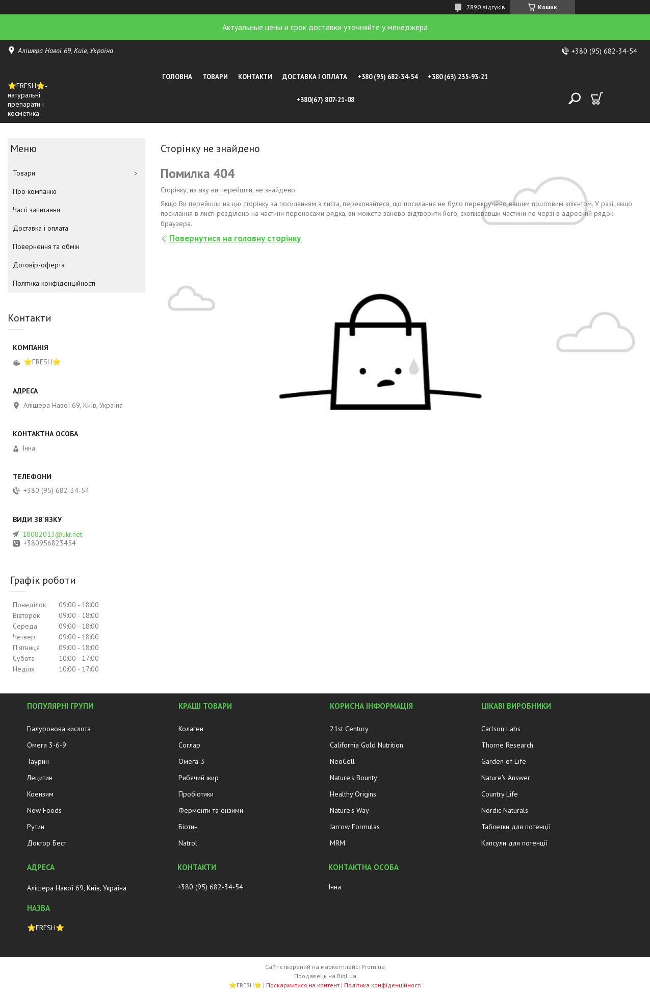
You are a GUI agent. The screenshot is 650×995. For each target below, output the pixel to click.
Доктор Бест (46, 843)
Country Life (499, 794)
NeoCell (342, 761)
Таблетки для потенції (516, 826)
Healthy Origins (353, 794)
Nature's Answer (505, 777)
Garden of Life (503, 761)
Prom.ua (373, 967)
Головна (177, 76)
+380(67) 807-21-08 (325, 99)
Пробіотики (196, 794)
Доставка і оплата (314, 76)
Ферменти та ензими (210, 810)
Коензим (40, 794)
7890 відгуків (485, 7)
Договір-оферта (39, 264)
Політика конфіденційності (54, 283)
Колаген (190, 728)
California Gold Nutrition (366, 745)
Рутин (35, 826)
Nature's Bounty (353, 777)
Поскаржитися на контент (303, 985)
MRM (337, 843)
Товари (215, 76)
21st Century (349, 728)
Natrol (187, 843)
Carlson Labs (501, 728)
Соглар (189, 745)
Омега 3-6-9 (46, 745)
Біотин (188, 826)
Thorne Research (507, 745)
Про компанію (35, 191)
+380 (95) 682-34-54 (387, 76)
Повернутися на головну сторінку (235, 238)
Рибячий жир (198, 777)
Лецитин (40, 777)
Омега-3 (191, 761)
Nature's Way (349, 810)
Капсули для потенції (514, 843)
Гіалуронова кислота (59, 728)
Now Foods (44, 810)
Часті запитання (36, 209)
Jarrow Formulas (355, 826)
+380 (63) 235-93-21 (458, 76)
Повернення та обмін (46, 246)
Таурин (38, 761)
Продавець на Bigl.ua (325, 976)
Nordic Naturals (504, 810)
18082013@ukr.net (52, 534)
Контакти (255, 76)
